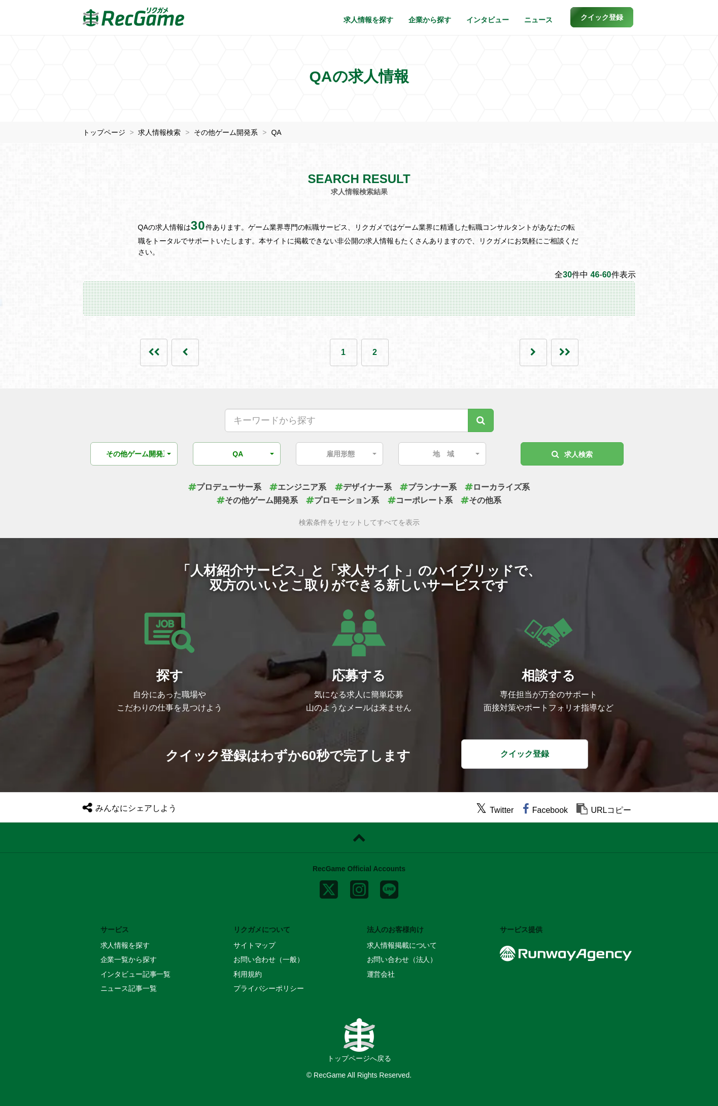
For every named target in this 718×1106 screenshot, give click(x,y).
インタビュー (487, 20)
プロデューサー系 (224, 487)
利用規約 (247, 974)
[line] (389, 887)
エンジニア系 (297, 487)
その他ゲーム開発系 (226, 132)
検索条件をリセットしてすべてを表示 (359, 522)
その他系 (481, 500)
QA (276, 132)
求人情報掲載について (402, 945)
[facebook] (545, 810)
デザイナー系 (363, 487)
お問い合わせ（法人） (402, 959)
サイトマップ (254, 945)
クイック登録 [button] (524, 754)
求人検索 (572, 454)
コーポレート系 (420, 500)
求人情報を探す (368, 20)
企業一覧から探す (128, 959)
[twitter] (495, 810)
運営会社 (381, 974)
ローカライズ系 (497, 487)
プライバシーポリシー (268, 988)
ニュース (538, 20)
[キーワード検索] (481, 420)
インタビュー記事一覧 (135, 974)
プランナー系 (428, 487)
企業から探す (429, 20)
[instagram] (359, 887)
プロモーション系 (342, 500)
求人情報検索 (159, 132)
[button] (601, 17)
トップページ (104, 132)
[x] (329, 887)
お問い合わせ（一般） (268, 959)
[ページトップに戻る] (359, 838)
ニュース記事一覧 (128, 988)
